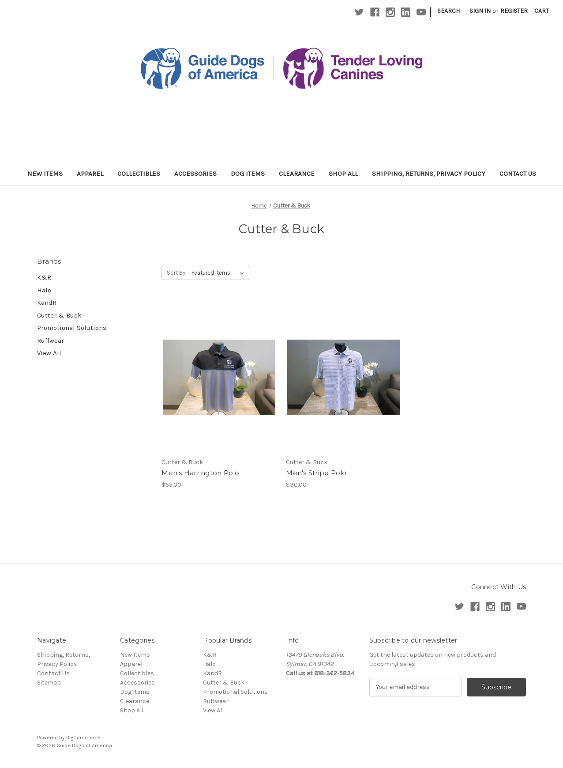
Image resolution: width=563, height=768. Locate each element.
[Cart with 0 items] (541, 11)
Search (448, 11)
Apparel (90, 174)
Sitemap (49, 682)
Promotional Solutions (71, 328)
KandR (46, 302)
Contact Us (517, 174)
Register (514, 11)
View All (49, 353)
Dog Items (248, 174)
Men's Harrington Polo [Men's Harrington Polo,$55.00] (200, 473)
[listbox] (219, 273)
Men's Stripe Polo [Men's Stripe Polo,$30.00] (316, 473)
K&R (44, 277)
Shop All (343, 174)
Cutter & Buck (59, 315)
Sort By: (177, 272)
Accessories (195, 174)
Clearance (297, 174)
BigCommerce (83, 737)
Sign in (480, 11)
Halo (44, 290)
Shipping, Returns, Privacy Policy (428, 174)
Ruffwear (50, 340)
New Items (45, 174)
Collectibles (138, 174)
